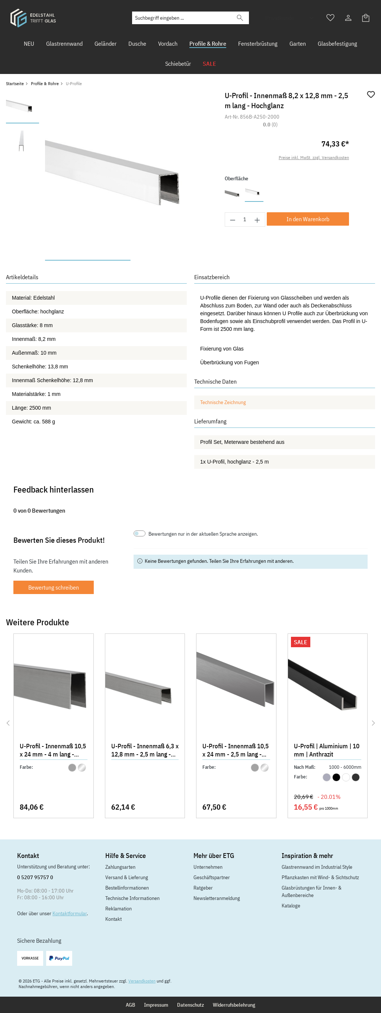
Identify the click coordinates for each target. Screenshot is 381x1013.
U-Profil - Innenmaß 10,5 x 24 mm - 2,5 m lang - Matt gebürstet (235, 751)
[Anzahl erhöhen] (257, 219)
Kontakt (113, 919)
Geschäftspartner (211, 877)
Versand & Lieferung (126, 877)
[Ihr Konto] (348, 17)
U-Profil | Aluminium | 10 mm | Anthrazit (326, 750)
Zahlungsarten (120, 867)
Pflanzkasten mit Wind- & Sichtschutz (320, 877)
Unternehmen (207, 867)
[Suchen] (240, 18)
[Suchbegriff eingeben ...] (182, 18)
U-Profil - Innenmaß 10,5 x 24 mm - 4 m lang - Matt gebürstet (53, 751)
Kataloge (291, 905)
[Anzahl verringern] (232, 219)
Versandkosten (142, 981)
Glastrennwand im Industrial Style (317, 867)
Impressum (156, 1004)
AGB (130, 1004)
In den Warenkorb (307, 219)
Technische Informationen (132, 898)
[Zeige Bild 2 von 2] (172, 260)
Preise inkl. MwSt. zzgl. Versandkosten (314, 157)
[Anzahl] (245, 219)
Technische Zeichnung (223, 402)
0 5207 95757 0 (35, 877)
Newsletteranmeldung (216, 898)
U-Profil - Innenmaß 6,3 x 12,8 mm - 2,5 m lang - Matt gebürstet (145, 751)
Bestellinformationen (127, 887)
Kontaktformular (69, 913)
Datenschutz (190, 1004)
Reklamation (118, 908)
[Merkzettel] (330, 17)
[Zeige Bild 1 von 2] (87, 260)
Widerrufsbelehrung (234, 1004)
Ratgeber (203, 887)
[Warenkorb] (366, 17)
